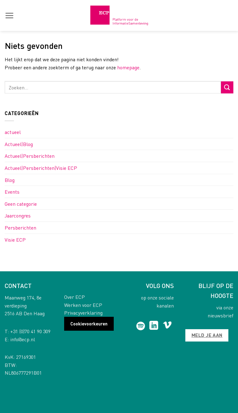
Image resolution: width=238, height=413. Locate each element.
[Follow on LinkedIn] (153, 326)
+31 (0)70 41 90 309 (30, 331)
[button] (9, 15)
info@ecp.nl (22, 339)
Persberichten (20, 227)
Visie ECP (15, 239)
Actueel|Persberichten (30, 156)
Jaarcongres (18, 215)
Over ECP (74, 297)
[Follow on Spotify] (140, 326)
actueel (13, 132)
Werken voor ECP (83, 305)
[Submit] (227, 87)
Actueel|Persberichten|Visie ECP (41, 168)
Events (12, 191)
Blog (10, 180)
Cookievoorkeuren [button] (89, 323)
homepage (128, 67)
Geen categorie (21, 203)
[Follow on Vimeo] (167, 326)
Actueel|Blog (19, 144)
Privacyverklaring (83, 312)
